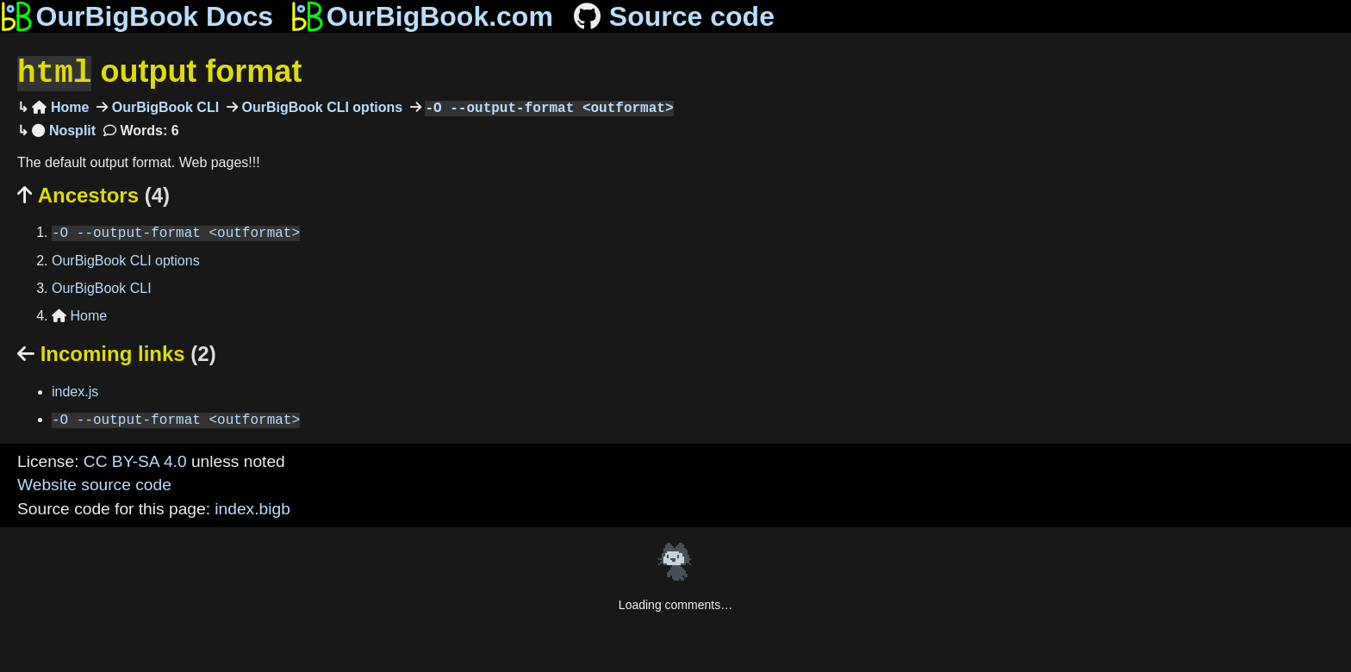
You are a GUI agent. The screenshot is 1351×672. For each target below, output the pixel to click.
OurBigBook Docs (136, 16)
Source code (672, 16)
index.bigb (252, 507)
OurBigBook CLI (163, 106)
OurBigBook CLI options (320, 106)
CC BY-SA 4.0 (135, 460)
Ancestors (93, 193)
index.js (75, 390)
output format (159, 72)
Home (60, 106)
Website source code (94, 483)
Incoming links (116, 352)
